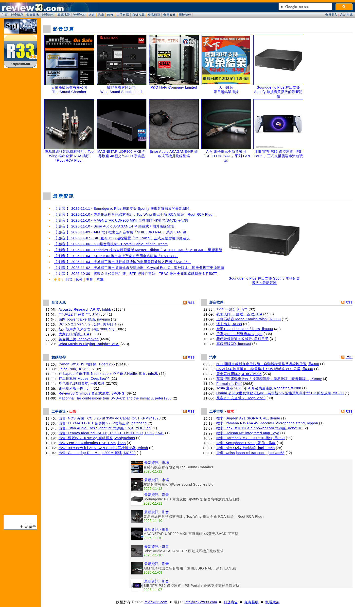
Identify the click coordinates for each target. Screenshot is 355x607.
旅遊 (92, 15)
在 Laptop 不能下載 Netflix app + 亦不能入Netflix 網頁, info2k (108, 374)
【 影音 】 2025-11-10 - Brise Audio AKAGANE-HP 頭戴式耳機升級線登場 (114, 226)
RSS (191, 302)
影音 (69, 280)
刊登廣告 (231, 602)
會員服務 (169, 15)
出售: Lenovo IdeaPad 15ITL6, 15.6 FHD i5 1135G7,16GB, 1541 (111, 433)
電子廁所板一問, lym (75, 388)
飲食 (110, 15)
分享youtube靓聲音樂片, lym (239, 334)
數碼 (89, 280)
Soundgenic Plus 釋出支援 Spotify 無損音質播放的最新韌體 (264, 279)
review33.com (155, 602)
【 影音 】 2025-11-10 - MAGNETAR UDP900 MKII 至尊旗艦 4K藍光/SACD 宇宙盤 (121, 220)
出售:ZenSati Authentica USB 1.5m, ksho (92, 443)
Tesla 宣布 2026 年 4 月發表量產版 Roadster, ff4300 (258, 388)
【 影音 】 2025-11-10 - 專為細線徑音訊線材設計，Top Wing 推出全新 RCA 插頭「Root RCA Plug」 (135, 214)
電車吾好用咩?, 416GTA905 (239, 374)
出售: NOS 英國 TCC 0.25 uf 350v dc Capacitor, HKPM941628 (110, 418)
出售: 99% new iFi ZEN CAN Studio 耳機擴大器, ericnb (103, 448)
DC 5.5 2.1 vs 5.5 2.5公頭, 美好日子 (88, 324)
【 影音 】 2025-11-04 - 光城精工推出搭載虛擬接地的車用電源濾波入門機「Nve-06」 (122, 262)
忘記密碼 (346, 15)
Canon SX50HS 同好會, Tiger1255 (87, 364)
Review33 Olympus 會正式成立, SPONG (91, 393)
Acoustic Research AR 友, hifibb (85, 309)
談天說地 (79, 15)
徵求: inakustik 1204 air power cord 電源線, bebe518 (259, 428)
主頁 (4, 15)
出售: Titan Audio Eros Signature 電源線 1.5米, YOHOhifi (105, 428)
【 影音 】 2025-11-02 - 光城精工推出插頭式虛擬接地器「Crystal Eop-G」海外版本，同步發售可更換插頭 (139, 268)
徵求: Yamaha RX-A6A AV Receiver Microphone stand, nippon (267, 423)
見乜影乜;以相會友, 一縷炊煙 (82, 383)
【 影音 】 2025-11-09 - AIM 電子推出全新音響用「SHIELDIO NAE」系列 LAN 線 (120, 232)
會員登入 (331, 15)
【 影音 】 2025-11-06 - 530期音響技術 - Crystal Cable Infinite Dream (111, 244)
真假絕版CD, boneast (233, 344)
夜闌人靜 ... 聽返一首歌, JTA (239, 314)
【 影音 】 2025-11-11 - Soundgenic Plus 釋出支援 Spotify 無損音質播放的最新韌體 (122, 208)
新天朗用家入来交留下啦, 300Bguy (87, 329)
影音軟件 (48, 15)
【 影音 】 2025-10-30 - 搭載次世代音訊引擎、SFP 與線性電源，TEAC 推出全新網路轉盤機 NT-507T (135, 274)
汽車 (101, 15)
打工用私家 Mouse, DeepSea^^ (84, 378)
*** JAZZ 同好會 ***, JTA (78, 314)
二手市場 (123, 15)
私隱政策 (272, 602)
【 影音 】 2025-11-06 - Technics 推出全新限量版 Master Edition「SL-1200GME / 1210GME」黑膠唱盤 (138, 250)
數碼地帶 (63, 15)
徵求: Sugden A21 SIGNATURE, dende (248, 418)
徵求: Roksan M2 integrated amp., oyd (247, 433)
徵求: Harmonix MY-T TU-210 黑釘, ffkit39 (250, 438)
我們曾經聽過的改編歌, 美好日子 (242, 339)
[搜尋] (305, 7)
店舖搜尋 (138, 15)
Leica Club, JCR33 (74, 369)
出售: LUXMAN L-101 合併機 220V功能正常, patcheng (103, 423)
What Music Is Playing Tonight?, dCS (89, 344)
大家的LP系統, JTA (74, 334)
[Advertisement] (198, 176)
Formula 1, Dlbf (229, 384)
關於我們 (185, 15)
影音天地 (32, 15)
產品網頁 (154, 15)
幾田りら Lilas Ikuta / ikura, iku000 (244, 329)
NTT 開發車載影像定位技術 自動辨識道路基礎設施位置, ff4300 (267, 364)
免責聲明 (251, 602)
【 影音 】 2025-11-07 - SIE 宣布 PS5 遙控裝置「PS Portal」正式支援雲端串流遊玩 (122, 238)
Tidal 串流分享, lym (232, 309)
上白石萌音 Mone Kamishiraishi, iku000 (248, 319)
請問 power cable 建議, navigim (84, 319)
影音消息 (17, 15)
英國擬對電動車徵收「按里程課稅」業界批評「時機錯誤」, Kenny (269, 379)
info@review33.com (201, 602)
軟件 (79, 280)
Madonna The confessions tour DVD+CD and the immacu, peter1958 (115, 398)
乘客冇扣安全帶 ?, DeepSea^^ (241, 398)
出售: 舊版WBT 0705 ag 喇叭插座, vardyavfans (97, 438)
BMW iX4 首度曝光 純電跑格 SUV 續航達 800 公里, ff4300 (264, 369)
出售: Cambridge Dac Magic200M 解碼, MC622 (97, 453)
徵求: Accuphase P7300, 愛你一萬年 (246, 443)
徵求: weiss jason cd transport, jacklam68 (250, 453)
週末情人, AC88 (229, 324)
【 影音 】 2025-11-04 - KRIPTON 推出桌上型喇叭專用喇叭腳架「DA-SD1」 (116, 256)
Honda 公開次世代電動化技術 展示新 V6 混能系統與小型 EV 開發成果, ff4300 (280, 393)
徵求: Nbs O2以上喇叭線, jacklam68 (245, 448)
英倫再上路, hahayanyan (79, 339)
